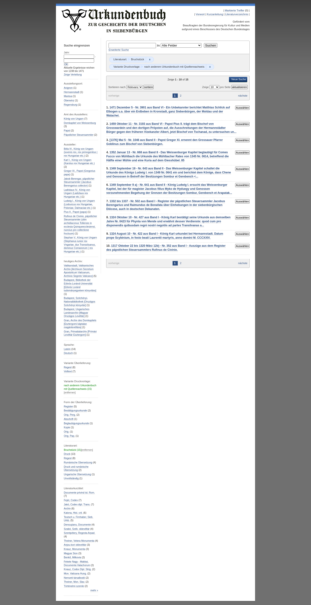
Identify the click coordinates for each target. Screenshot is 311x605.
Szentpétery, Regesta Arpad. (79, 533)
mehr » (94, 590)
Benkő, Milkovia (72, 557)
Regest (68, 367)
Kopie (67, 427)
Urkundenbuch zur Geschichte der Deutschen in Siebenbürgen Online (114, 21)
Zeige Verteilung (73, 74)
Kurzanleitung (215, 14)
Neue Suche (238, 79)
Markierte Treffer (234, 10)
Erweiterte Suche (119, 49)
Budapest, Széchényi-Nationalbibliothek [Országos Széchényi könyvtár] (79, 301)
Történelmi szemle (74, 586)
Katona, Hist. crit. (73, 513)
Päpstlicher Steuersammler (78, 135)
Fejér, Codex (71, 500)
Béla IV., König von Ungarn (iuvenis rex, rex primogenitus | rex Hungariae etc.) (80, 152)
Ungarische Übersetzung (77, 474)
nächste (242, 95)
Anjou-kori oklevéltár (75, 545)
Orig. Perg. (70, 415)
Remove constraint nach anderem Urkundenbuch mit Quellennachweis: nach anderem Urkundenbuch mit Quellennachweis (210, 67)
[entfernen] (70, 392)
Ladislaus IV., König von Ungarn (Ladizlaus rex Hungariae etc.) (77, 193)
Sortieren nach (117, 87)
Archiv (67, 508)
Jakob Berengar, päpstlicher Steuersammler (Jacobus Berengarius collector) (79, 182)
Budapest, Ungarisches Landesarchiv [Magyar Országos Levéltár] (76, 312)
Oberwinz (69, 100)
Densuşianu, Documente (77, 524)
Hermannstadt (71, 92)
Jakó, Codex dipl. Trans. (77, 504)
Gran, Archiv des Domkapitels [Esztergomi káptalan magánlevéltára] (80, 324)
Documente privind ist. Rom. (79, 492)
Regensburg (70, 104)
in (159, 45)
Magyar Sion (71, 553)
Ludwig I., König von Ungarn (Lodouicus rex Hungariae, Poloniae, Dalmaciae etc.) (79, 204)
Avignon (68, 88)
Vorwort (200, 14)
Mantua (68, 96)
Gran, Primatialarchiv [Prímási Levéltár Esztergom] (80, 333)
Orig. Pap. (69, 436)
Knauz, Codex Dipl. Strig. (77, 569)
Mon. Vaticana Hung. (75, 573)
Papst (67, 130)
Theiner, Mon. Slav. (74, 582)
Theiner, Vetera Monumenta (79, 541)
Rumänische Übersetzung (78, 462)
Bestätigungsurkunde (75, 410)
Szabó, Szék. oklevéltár (77, 529)
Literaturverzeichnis (236, 14)
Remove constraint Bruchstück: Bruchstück (150, 59)
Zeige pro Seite (216, 87)
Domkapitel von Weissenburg (80, 123)
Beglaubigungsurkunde (76, 423)
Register (68, 406)
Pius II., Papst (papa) (75, 212)
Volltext (68, 371)
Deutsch (68, 353)
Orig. (66, 431)
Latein (67, 349)
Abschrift (68, 419)
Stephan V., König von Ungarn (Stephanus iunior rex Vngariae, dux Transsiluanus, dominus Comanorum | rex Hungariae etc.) (80, 244)
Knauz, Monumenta (74, 549)
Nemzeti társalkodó (74, 578)
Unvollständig (71, 478)
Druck (67, 454)
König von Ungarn (73, 118)
